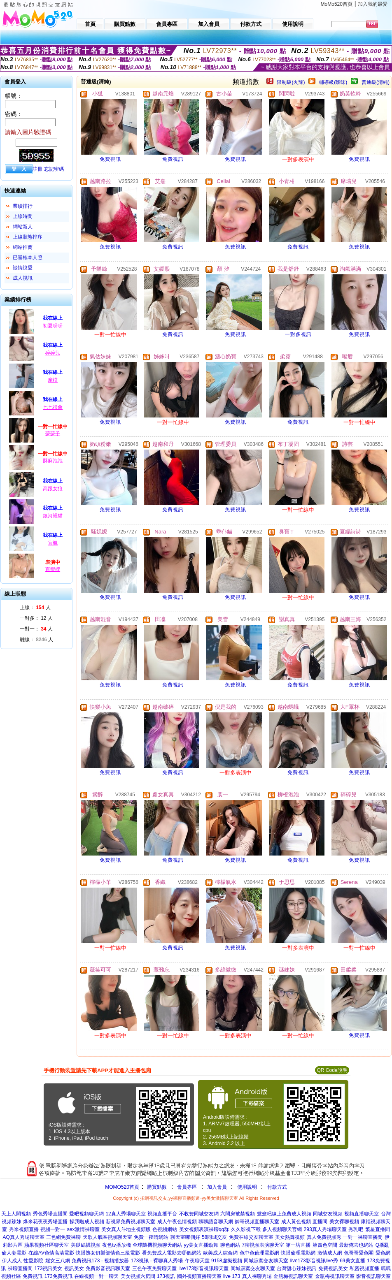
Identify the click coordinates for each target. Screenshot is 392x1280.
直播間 (320, 1221)
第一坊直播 (298, 1245)
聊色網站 (230, 1245)
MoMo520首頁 (336, 4)
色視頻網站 (164, 1229)
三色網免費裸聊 (63, 1237)
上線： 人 (35, 607)
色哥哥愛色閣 (358, 1253)
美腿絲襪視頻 (85, 1245)
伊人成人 (12, 1261)
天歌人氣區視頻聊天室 (107, 1237)
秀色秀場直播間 (50, 1214)
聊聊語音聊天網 (215, 1221)
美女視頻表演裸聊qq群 (204, 1229)
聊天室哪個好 (185, 1237)
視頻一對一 (52, 1229)
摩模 (53, 380)
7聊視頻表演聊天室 (263, 1245)
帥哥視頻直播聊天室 (257, 1221)
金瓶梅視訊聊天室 (293, 1276)
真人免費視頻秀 (324, 1237)
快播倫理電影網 (298, 1253)
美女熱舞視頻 (290, 1237)
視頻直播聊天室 (361, 1214)
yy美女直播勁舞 (201, 1245)
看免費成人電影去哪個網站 (171, 1253)
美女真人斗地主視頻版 (126, 1229)
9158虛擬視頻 (226, 1261)
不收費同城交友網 (199, 1214)
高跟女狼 (53, 489)
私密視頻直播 (364, 1268)
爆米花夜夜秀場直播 (45, 1221)
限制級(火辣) (291, 82)
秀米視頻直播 (24, 1229)
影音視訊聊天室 (373, 1276)
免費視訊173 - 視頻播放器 (100, 1261)
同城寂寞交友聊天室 (266, 1261)
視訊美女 (74, 1268)
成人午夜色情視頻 (177, 1221)
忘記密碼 (54, 169)
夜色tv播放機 (116, 1245)
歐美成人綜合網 (220, 1253)
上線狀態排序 (27, 237)
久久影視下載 (246, 1229)
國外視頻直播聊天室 (199, 1276)
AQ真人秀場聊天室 (23, 1237)
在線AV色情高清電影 (51, 1253)
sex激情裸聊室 (83, 1229)
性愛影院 (33, 1261)
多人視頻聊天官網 (282, 1229)
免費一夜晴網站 (151, 1237)
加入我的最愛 (372, 4)
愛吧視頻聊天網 (86, 1214)
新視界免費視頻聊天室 (130, 1221)
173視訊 (166, 1276)
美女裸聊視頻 (344, 1221)
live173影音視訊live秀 (314, 1261)
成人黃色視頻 (296, 1221)
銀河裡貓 (53, 516)
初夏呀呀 (53, 326)
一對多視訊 (298, 334)
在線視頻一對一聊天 (96, 1276)
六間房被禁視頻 (237, 1214)
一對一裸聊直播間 (363, 1237)
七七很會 (53, 407)
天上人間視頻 (16, 1214)
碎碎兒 (52, 353)
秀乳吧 (355, 1229)
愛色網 (383, 1253)
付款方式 (277, 1187)
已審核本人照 (27, 257)
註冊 (37, 169)
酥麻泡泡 (53, 461)
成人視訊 (23, 278)
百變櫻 (52, 569)
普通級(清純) (376, 82)
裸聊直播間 (20, 1268)
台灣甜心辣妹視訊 (296, 1268)
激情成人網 (329, 1253)
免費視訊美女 (333, 1268)
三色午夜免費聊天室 (154, 1268)
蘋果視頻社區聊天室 (46, 1245)
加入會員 (217, 1187)
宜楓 (53, 543)
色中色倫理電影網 (259, 1253)
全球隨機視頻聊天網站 (157, 1245)
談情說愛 (23, 268)
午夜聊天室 (197, 1261)
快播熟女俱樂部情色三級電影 (108, 1253)
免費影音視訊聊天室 (108, 1268)
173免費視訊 (58, 1276)
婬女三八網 (57, 1261)
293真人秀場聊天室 (325, 1229)
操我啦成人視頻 (87, 1221)
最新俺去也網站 (356, 1245)
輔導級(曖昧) (333, 82)
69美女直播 (352, 1261)
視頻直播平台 (162, 1214)
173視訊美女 (48, 1268)
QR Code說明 (332, 1070)
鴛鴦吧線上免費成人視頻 (284, 1214)
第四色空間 (325, 1245)
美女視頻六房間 (138, 1276)
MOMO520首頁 (122, 1187)
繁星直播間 (377, 1229)
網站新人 (23, 227)
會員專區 (187, 1187)
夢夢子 (52, 433)
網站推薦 (23, 247)
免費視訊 (110, 159)
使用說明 (247, 1187)
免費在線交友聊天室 (251, 1237)
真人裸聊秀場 (257, 1276)
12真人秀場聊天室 (125, 1214)
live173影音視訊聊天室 (203, 1268)
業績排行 (23, 206)
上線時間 (23, 216)
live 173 (231, 1276)
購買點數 (156, 1187)
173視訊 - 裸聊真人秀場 (157, 1261)
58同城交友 (214, 1237)
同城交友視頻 (328, 1214)
